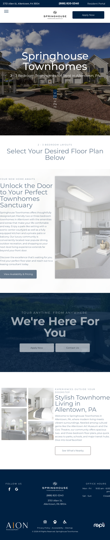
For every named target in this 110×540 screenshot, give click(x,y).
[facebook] (9, 489)
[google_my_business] (16, 489)
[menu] (6, 11)
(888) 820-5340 (69, 3)
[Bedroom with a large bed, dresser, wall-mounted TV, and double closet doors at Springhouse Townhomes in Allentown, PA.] (41, 404)
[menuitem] (44, 528)
